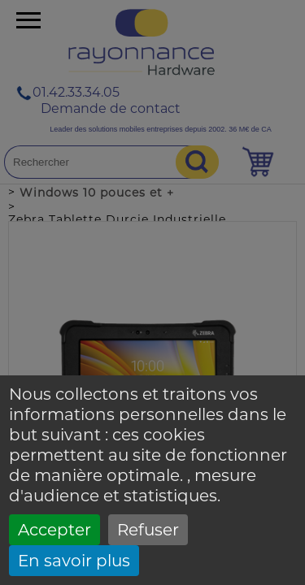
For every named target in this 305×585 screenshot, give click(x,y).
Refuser (148, 530)
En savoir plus (74, 560)
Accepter (54, 530)
